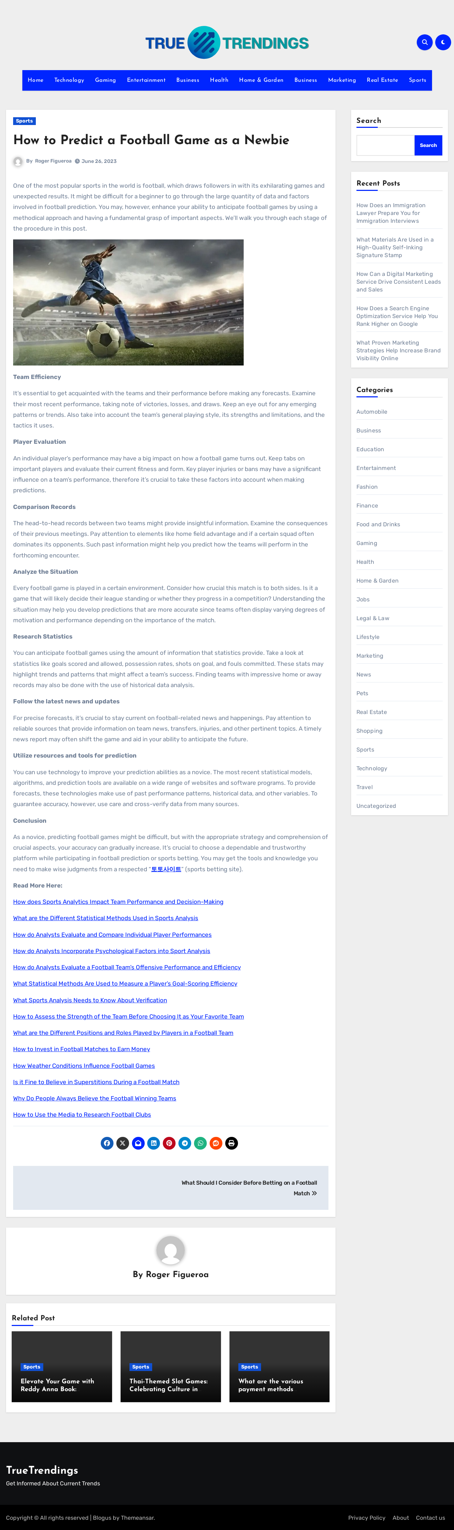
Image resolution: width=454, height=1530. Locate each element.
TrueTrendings (42, 1469)
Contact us (430, 1516)
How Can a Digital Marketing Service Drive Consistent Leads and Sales (398, 282)
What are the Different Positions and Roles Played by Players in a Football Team (123, 1032)
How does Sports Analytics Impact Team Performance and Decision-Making (118, 901)
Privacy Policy (367, 1516)
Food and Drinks (378, 524)
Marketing (342, 80)
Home (36, 80)
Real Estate (382, 80)
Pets (362, 693)
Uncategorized (376, 806)
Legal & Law (372, 618)
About (401, 1516)
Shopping (369, 730)
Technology (69, 80)
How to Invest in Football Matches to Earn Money (81, 1049)
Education (370, 449)
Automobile (372, 411)
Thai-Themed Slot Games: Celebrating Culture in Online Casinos (168, 1390)
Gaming (105, 80)
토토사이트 (166, 869)
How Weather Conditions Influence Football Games (84, 1065)
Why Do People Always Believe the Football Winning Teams (94, 1098)
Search (369, 121)
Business (187, 80)
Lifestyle (368, 637)
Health (219, 80)
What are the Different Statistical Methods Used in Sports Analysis (105, 918)
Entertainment (146, 80)
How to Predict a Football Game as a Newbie (157, 141)
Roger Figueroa (53, 161)
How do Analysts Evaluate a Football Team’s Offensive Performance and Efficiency (127, 967)
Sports (418, 80)
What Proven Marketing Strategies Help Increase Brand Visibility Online (398, 350)
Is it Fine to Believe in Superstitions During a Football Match (96, 1082)
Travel (364, 787)
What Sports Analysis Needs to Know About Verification (90, 1000)
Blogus (102, 1516)
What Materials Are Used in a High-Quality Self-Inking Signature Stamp (395, 247)
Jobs (363, 599)
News (363, 674)
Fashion (367, 486)
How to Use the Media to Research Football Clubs (82, 1114)
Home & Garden (261, 80)
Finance (367, 505)
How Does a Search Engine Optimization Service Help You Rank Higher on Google (397, 316)
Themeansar (137, 1516)
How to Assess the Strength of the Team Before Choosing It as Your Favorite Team (128, 1016)
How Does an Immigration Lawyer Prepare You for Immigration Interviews (391, 213)
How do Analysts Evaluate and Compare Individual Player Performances (112, 934)
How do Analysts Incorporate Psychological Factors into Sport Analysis (111, 950)
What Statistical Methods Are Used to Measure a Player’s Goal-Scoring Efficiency (125, 983)
